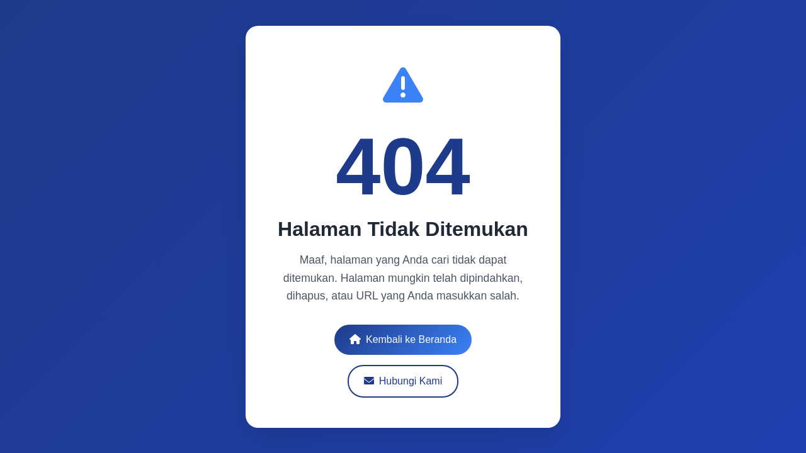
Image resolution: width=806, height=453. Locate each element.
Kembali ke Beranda (403, 338)
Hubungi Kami (403, 380)
